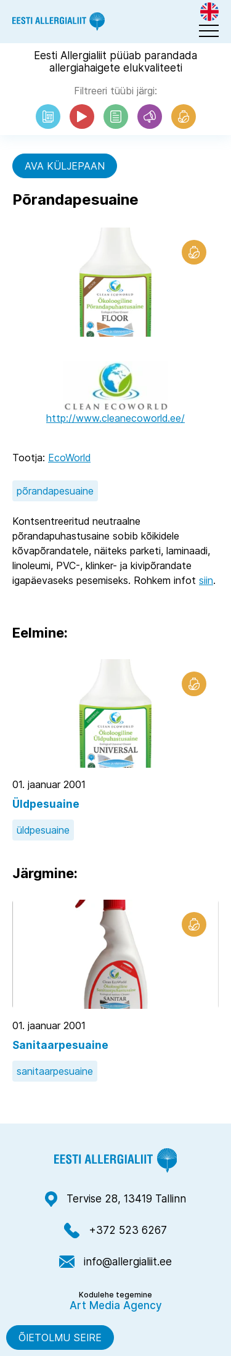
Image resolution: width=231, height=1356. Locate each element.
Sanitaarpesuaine (60, 1045)
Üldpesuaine (45, 804)
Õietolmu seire (60, 1337)
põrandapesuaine (55, 491)
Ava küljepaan (65, 166)
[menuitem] (209, 11)
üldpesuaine (43, 830)
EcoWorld (69, 457)
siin (206, 580)
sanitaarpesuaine (55, 1071)
